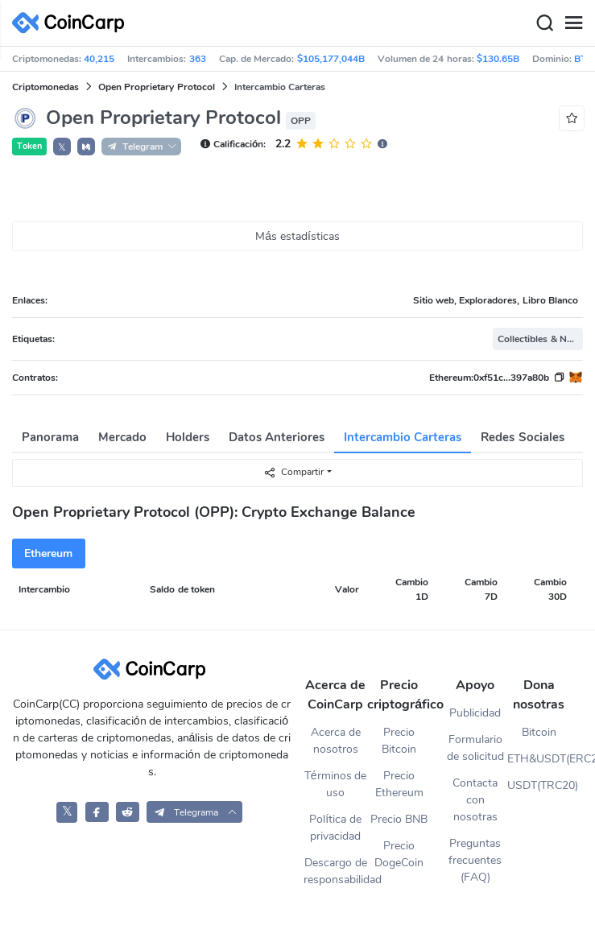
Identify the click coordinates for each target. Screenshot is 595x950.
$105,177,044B (331, 58)
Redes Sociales (522, 437)
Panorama (50, 437)
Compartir (293, 472)
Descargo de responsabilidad (335, 871)
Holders (187, 437)
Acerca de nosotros (336, 741)
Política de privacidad (335, 828)
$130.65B (498, 58)
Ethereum (48, 553)
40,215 (99, 58)
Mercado (122, 437)
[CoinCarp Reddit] (127, 812)
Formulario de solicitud (475, 748)
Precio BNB (399, 819)
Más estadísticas (297, 236)
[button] (86, 146)
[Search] (544, 23)
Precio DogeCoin (399, 854)
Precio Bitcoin (399, 741)
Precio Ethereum (399, 784)
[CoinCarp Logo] (72, 23)
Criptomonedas (45, 87)
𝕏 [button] (62, 147)
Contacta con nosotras (475, 799)
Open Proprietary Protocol (156, 87)
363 (197, 58)
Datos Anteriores (276, 437)
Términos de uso (335, 784)
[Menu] (573, 23)
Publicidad (475, 713)
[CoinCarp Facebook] (97, 812)
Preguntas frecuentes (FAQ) (475, 860)
